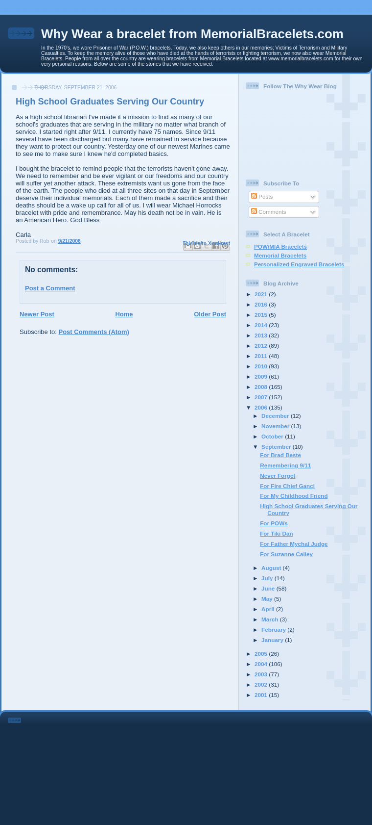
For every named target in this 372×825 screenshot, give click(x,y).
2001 (262, 695)
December (276, 415)
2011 (262, 356)
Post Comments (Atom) (94, 331)
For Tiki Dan (276, 533)
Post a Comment (50, 288)
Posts (262, 196)
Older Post (210, 314)
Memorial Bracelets (280, 255)
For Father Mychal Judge (293, 544)
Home (124, 314)
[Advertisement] (200, 767)
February (274, 629)
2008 (262, 387)
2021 (262, 294)
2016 (262, 304)
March (270, 619)
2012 (262, 345)
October (273, 436)
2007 (262, 397)
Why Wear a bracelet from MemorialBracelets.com (192, 33)
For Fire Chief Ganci (287, 486)
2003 (262, 674)
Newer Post (37, 314)
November (276, 426)
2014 (262, 325)
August (272, 568)
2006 (262, 407)
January (273, 640)
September (277, 446)
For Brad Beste (280, 455)
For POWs (274, 523)
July (268, 578)
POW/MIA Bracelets (280, 246)
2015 (262, 314)
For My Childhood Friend (293, 495)
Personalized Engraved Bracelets (299, 264)
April (268, 609)
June (269, 588)
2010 (262, 366)
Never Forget (277, 475)
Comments (268, 211)
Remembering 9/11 (285, 465)
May (267, 598)
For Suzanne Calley (286, 554)
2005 (262, 653)
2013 (262, 335)
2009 (262, 376)
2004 (262, 664)
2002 (262, 684)
